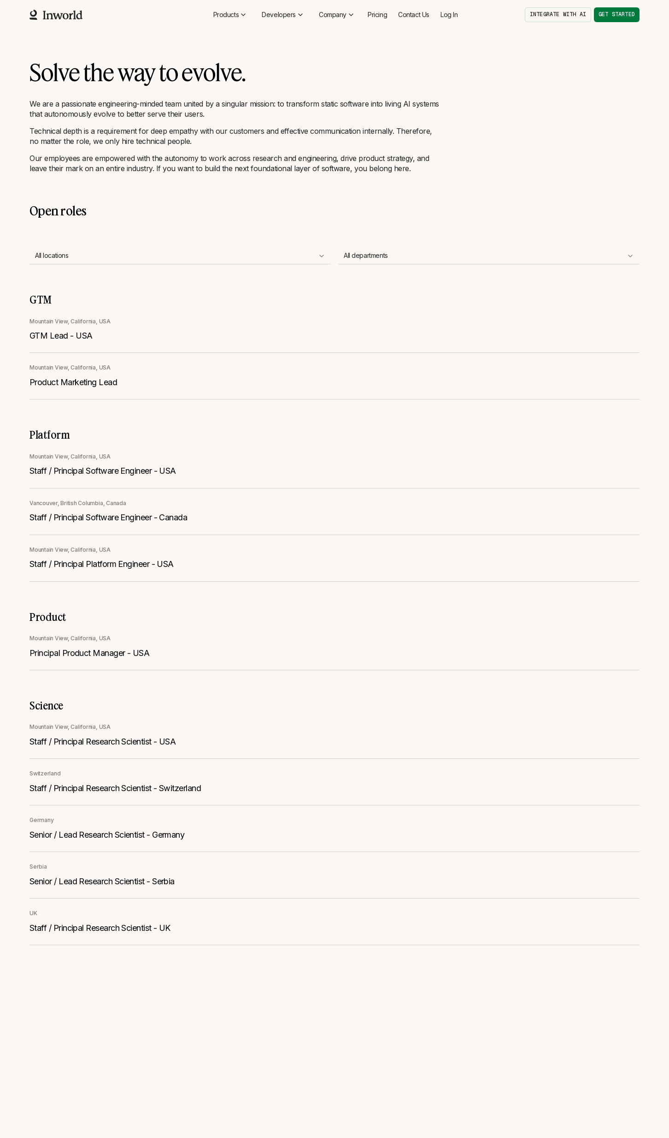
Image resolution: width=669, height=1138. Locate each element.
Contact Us (413, 14)
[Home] (55, 15)
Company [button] (337, 14)
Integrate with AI (558, 14)
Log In (449, 14)
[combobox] (180, 256)
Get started (617, 14)
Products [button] (230, 14)
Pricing (377, 14)
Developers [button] (283, 14)
